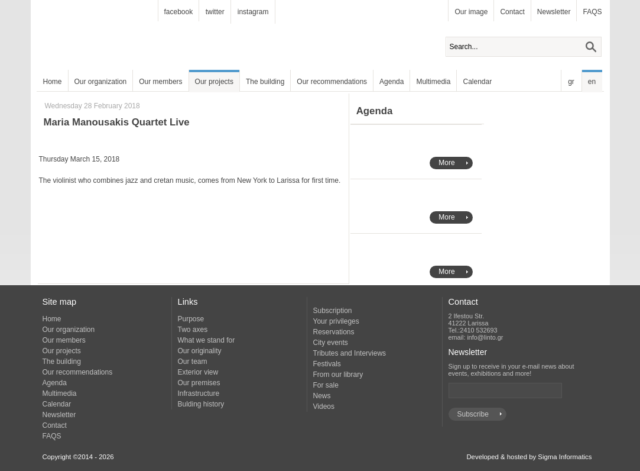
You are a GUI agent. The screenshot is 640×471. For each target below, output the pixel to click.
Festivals (327, 364)
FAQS (592, 12)
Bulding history (201, 404)
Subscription (332, 311)
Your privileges (336, 321)
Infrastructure (199, 393)
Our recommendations (332, 82)
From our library (338, 374)
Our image (471, 12)
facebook (178, 12)
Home (52, 82)
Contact (512, 12)
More (446, 163)
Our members (160, 82)
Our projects (214, 82)
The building (265, 82)
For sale (326, 385)
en (592, 82)
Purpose (191, 319)
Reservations (334, 332)
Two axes (193, 329)
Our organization (100, 82)
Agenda (391, 82)
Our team (192, 361)
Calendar (477, 82)
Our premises (199, 383)
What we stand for (206, 340)
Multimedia (433, 82)
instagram (253, 12)
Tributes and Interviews (349, 353)
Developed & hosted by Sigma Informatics (529, 456)
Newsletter (554, 12)
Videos (323, 406)
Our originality (200, 351)
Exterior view (198, 372)
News (322, 396)
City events (330, 342)
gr (571, 82)
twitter (215, 12)
